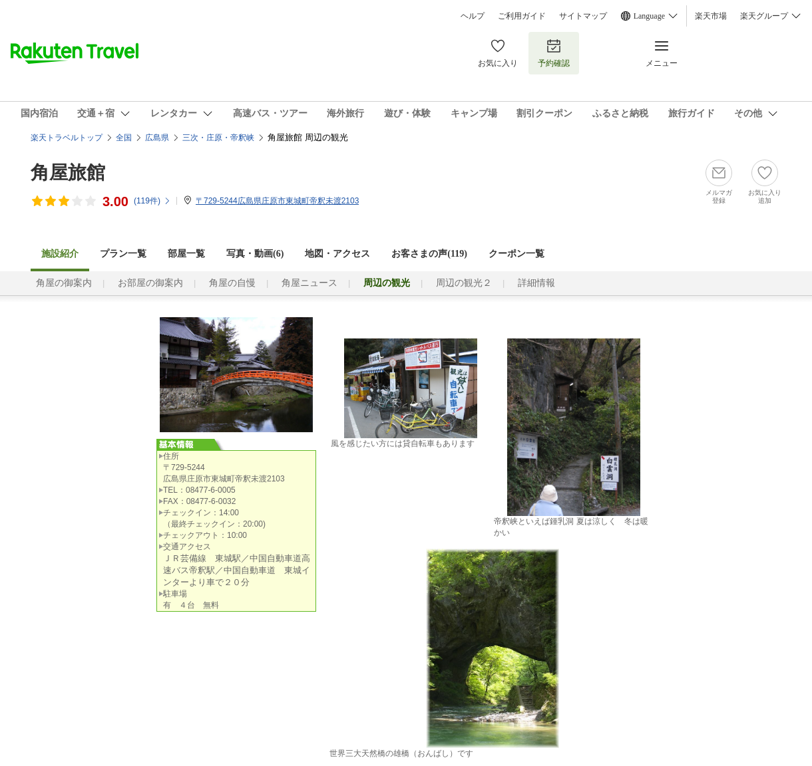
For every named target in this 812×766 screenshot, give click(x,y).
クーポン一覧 (516, 254)
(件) (152, 201)
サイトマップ (583, 16)
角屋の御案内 (64, 283)
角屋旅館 (68, 172)
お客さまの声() (429, 254)
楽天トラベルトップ (66, 137)
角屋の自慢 (232, 283)
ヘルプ (473, 16)
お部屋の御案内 (150, 283)
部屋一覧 (186, 254)
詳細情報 (536, 283)
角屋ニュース (309, 283)
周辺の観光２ (464, 283)
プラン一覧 (123, 254)
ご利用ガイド (522, 16)
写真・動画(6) (255, 254)
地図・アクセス (337, 254)
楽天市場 (711, 16)
